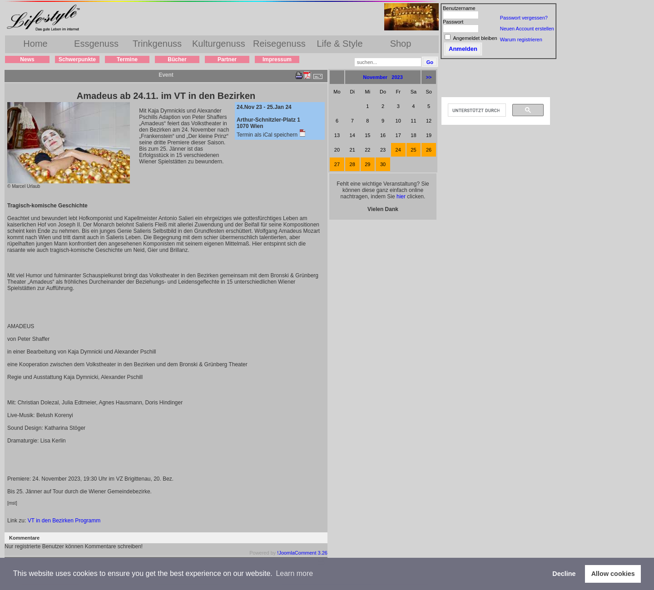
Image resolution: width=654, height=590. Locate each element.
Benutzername (459, 8)
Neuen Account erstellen (527, 28)
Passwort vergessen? (524, 17)
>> (429, 77)
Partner (227, 59)
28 (352, 164)
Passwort (453, 22)
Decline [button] (563, 573)
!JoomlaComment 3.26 (302, 553)
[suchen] (476, 110)
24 (398, 149)
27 (337, 164)
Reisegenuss (279, 44)
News (27, 59)
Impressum (277, 59)
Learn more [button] (294, 573)
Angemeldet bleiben (475, 38)
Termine (127, 59)
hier (401, 196)
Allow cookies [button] (613, 573)
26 (428, 149)
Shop (400, 44)
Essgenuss (96, 44)
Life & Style (339, 44)
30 (383, 164)
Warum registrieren (521, 39)
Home (35, 44)
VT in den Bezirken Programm (64, 520)
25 (413, 149)
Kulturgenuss (218, 44)
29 (367, 164)
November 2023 (382, 77)
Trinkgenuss (157, 44)
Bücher (177, 59)
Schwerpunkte (77, 59)
